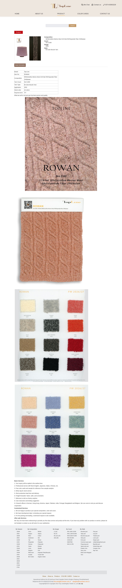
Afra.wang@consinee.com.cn (62, 581)
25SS (18, 559)
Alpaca (39, 533)
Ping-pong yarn (84, 544)
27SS (18, 567)
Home (44, 576)
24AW (18, 552)
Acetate (30, 554)
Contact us (96, 5)
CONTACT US (105, 14)
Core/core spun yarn (86, 542)
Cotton (39, 535)
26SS (18, 563)
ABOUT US (39, 14)
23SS (18, 550)
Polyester (40, 542)
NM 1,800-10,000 (71, 531)
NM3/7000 (69, 542)
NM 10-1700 (70, 544)
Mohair (39, 531)
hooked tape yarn (97, 546)
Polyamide (31, 542)
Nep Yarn (95, 550)
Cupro (29, 546)
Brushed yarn (84, 531)
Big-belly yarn (96, 544)
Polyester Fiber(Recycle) (44, 552)
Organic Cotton (42, 556)
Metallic (40, 548)
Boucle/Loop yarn (85, 535)
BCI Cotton (31, 556)
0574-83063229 (109, 5)
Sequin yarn (96, 540)
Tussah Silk (41, 554)
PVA (39, 550)
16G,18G (56, 538)
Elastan (40, 546)
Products (18, 32)
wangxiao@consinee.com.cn (81, 581)
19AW (18, 531)
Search (72, 25)
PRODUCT (61, 14)
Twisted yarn (96, 535)
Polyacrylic (40, 544)
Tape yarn (83, 533)
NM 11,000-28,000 (72, 533)
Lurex (29, 548)
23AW (18, 548)
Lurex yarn (96, 538)
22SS (18, 546)
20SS (18, 538)
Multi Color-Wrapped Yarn (86, 553)
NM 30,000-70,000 (72, 535)
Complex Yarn (96, 548)
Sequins (30, 550)
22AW (18, 544)
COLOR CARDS (83, 14)
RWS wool (31, 552)
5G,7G (55, 533)
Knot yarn (83, 540)
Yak (29, 540)
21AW (18, 540)
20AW (18, 535)
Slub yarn (83, 538)
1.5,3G (55, 531)
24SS (18, 554)
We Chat (85, 5)
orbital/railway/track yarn (99, 542)
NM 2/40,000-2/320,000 (70, 539)
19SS (18, 533)
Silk (39, 538)
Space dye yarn (85, 546)
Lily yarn (95, 533)
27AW (18, 565)
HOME (17, 14)
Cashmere (31, 538)
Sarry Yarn (83, 550)
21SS (18, 542)
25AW (18, 556)
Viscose (30, 544)
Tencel (39, 540)
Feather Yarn (84, 548)
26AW (18, 561)
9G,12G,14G (57, 535)
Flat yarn (95, 531)
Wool (29, 535)
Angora (30, 533)
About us (50, 576)
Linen (29, 531)
